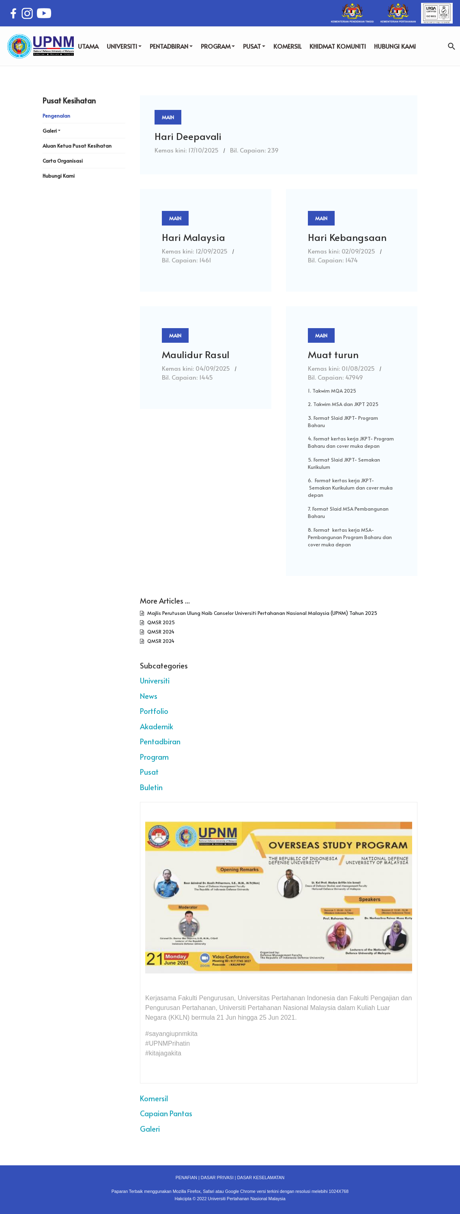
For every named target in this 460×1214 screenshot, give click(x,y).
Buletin (151, 787)
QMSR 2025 (160, 622)
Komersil (154, 1098)
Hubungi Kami (59, 175)
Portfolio (154, 711)
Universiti (155, 680)
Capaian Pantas (166, 1113)
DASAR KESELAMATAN (260, 1177)
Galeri (150, 1129)
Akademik (156, 726)
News (148, 696)
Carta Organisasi (63, 160)
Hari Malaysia (193, 237)
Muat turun (333, 354)
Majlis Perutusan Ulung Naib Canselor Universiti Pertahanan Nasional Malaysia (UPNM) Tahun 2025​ (261, 613)
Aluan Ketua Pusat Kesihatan (77, 145)
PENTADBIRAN (171, 46)
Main (168, 117)
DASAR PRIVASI (217, 1177)
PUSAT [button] (254, 46)
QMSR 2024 (160, 631)
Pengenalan (56, 115)
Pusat (149, 772)
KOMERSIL (287, 46)
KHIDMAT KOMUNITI (338, 46)
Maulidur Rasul (196, 354)
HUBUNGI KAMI (395, 46)
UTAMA (88, 46)
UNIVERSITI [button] (124, 46)
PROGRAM (218, 46)
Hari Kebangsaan (347, 237)
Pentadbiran (160, 741)
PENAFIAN (186, 1177)
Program (154, 757)
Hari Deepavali (188, 136)
